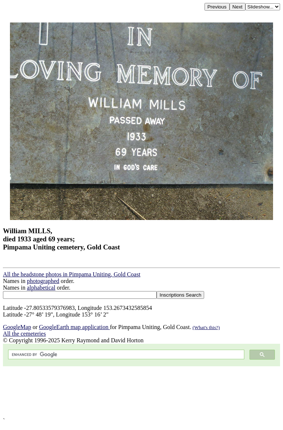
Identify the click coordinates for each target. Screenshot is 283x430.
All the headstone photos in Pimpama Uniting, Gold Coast (71, 274)
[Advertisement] (141, 391)
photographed (43, 281)
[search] (125, 354)
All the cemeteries (24, 334)
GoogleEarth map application (74, 327)
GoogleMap (17, 327)
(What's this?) (206, 327)
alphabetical (41, 287)
